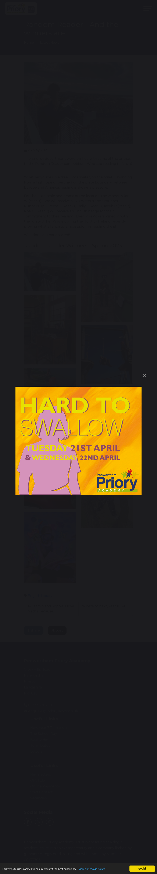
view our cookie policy (92, 869)
